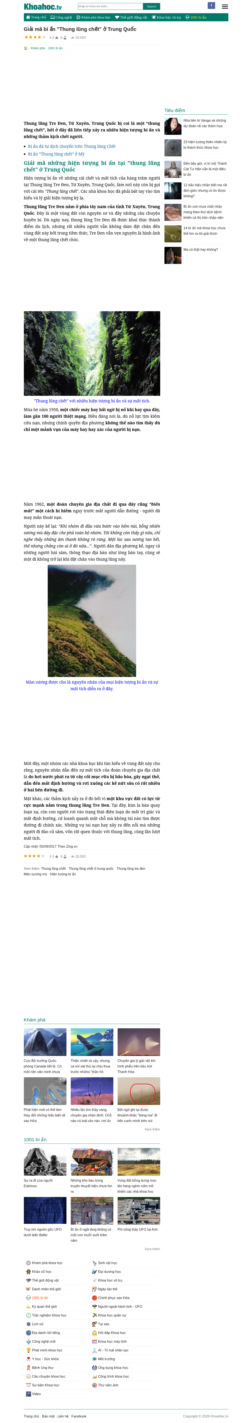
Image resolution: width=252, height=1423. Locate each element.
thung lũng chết (53, 868)
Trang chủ (36, 17)
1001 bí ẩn (195, 17)
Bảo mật (48, 1416)
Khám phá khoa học (93, 17)
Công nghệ (61, 17)
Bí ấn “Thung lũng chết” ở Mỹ (56, 153)
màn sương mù (35, 874)
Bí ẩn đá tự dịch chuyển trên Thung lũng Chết (72, 146)
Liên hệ (63, 1416)
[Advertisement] (92, 85)
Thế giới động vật (131, 17)
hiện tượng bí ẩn (63, 874)
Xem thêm (152, 1129)
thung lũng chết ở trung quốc (91, 868)
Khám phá (38, 48)
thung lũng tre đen (131, 868)
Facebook (78, 1416)
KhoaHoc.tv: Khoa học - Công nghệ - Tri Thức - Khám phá (47, 6)
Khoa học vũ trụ (166, 17)
